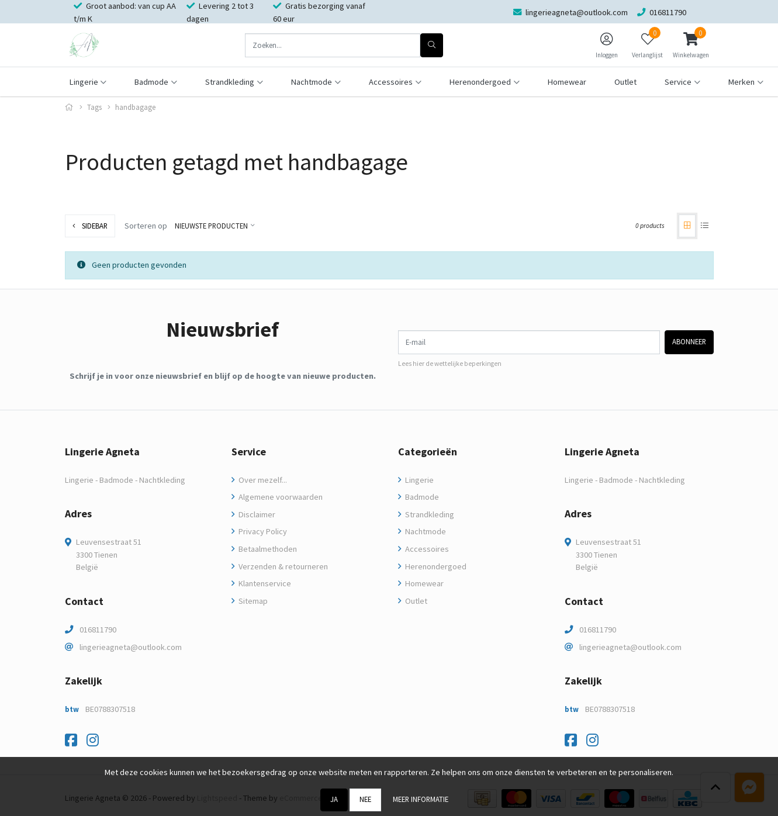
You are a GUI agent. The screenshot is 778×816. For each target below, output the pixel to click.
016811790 (97, 629)
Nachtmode (424, 531)
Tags (94, 107)
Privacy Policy (262, 531)
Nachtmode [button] (311, 82)
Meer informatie (420, 799)
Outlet (625, 82)
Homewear (567, 82)
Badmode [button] (151, 82)
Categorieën (427, 451)
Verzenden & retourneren (282, 566)
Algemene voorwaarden (280, 497)
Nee (365, 799)
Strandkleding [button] (229, 82)
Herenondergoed (434, 566)
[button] (691, 45)
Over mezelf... (262, 480)
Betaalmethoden (267, 549)
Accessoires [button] (391, 82)
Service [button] (678, 82)
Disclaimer (256, 514)
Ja (334, 799)
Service (248, 451)
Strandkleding (428, 514)
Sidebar (90, 225)
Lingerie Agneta (102, 451)
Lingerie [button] (84, 82)
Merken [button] (741, 82)
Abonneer (689, 341)
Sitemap (252, 601)
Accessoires (426, 549)
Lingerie (418, 480)
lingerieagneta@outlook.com (130, 647)
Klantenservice (264, 583)
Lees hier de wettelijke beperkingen (450, 363)
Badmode (421, 497)
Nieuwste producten (211, 225)
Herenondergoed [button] (480, 82)
